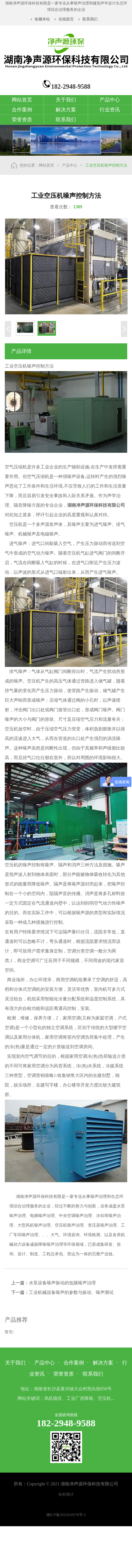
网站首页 (22, 99)
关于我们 (66, 99)
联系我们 (90, 19)
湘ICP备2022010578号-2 (66, 1514)
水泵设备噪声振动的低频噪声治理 (62, 1283)
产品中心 (110, 99)
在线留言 (66, 19)
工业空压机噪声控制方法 (106, 165)
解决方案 (66, 109)
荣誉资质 (22, 119)
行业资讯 (110, 109)
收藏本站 (43, 19)
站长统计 (66, 1494)
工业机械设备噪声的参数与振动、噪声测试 (71, 1292)
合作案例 (22, 109)
